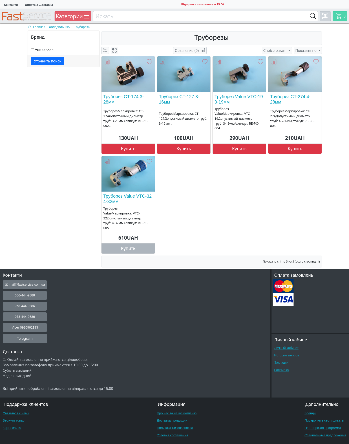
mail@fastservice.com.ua (25, 284)
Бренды (310, 413)
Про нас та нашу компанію (177, 413)
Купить (128, 149)
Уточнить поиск (47, 61)
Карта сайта (12, 428)
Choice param (275, 50)
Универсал (44, 49)
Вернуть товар (13, 420)
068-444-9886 (25, 306)
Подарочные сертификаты (324, 420)
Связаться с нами (16, 413)
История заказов (286, 355)
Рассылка (281, 370)
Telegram (25, 338)
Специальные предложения (325, 435)
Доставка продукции (172, 420)
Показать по (306, 50)
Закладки (281, 362)
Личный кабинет (286, 348)
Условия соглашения (172, 435)
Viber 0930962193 (25, 327)
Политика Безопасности (175, 428)
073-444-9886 (25, 316)
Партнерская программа (323, 428)
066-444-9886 (25, 295)
